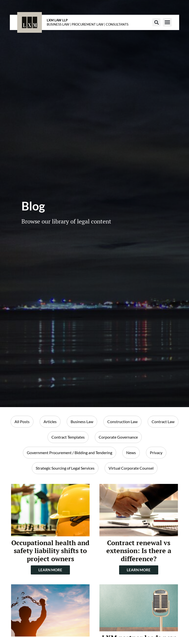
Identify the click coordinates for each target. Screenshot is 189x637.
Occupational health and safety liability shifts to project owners (50, 550)
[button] (156, 22)
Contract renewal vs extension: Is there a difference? (138, 550)
